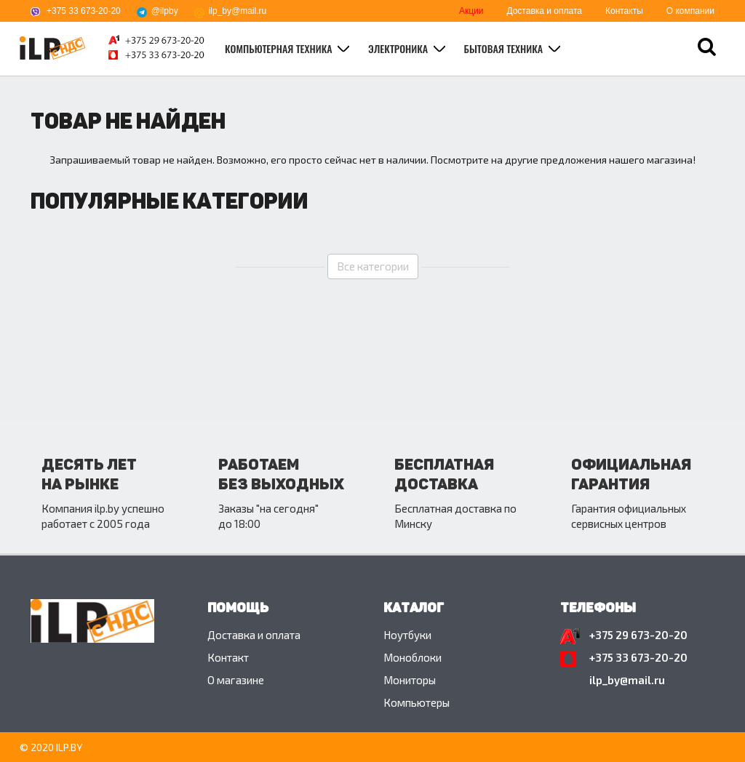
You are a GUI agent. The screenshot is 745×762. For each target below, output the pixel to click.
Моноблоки (412, 657)
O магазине (235, 679)
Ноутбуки (407, 634)
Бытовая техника (505, 48)
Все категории (373, 266)
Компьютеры (416, 702)
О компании (690, 11)
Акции (471, 11)
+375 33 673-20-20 (84, 11)
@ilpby (164, 11)
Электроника (399, 48)
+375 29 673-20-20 (638, 634)
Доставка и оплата (544, 11)
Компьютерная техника (280, 48)
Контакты (624, 11)
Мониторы (409, 679)
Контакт (228, 657)
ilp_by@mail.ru (238, 11)
